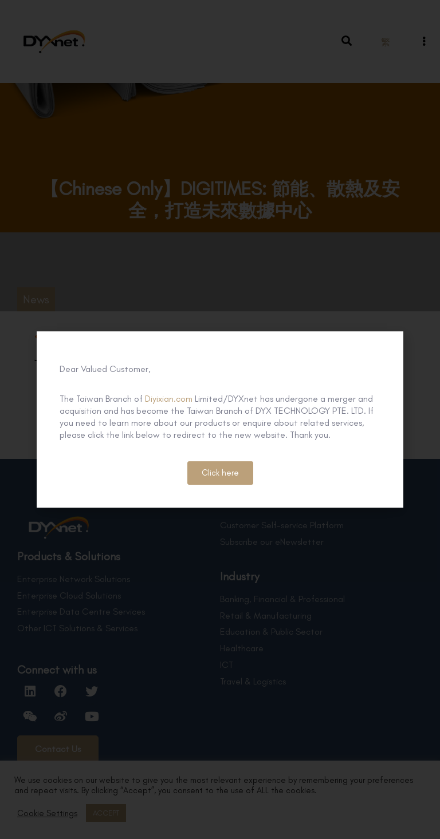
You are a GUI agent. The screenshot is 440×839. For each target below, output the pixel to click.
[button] (220, 473)
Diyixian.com (168, 398)
